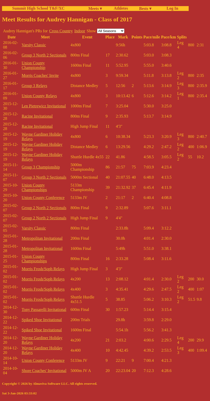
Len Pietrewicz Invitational (44, 106)
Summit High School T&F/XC (38, 8)
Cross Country (61, 31)
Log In (171, 8)
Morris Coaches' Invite (40, 75)
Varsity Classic (34, 45)
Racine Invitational (37, 116)
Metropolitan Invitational (42, 238)
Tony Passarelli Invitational (44, 309)
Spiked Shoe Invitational (42, 320)
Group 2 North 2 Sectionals (44, 208)
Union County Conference (43, 197)
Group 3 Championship (41, 167)
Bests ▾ (145, 8)
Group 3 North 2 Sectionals (44, 55)
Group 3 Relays (34, 85)
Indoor (79, 31)
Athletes (121, 8)
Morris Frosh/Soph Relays (43, 269)
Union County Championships (34, 187)
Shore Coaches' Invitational (44, 370)
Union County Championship (33, 65)
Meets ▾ (95, 8)
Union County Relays (39, 96)
